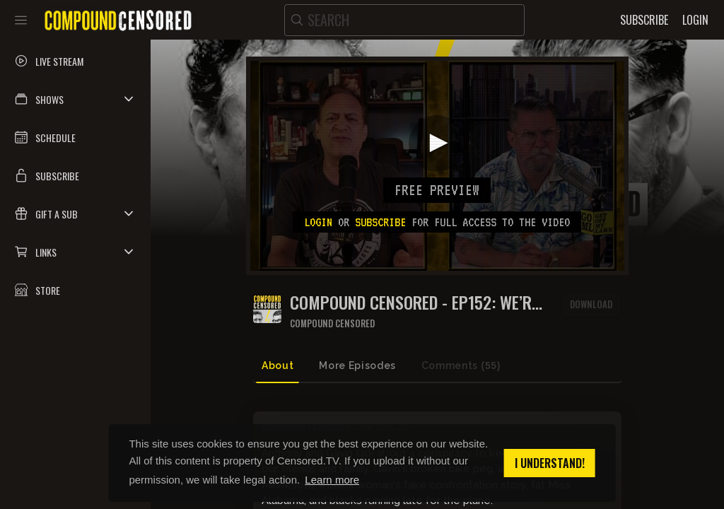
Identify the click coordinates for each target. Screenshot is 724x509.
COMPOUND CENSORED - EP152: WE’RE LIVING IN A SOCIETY (414, 302)
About (277, 365)
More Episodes (357, 365)
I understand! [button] (550, 463)
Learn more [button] (332, 480)
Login (318, 222)
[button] (75, 99)
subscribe (380, 222)
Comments (461, 365)
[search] (404, 20)
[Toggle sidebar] (20, 19)
